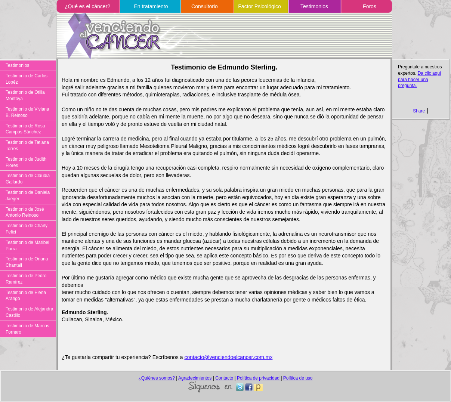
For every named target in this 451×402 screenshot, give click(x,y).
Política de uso (298, 378)
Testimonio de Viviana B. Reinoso (27, 112)
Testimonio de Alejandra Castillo (29, 312)
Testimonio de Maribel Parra (27, 245)
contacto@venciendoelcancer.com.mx (228, 357)
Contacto (224, 378)
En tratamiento (151, 6)
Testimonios (314, 6)
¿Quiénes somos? (156, 378)
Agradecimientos (194, 378)
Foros (369, 6)
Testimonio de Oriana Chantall (27, 262)
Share (419, 111)
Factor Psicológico (259, 6)
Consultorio (204, 6)
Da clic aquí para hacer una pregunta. (419, 80)
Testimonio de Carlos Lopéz (26, 79)
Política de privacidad (259, 378)
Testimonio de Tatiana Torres (27, 145)
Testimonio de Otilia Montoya (25, 95)
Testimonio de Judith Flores (26, 162)
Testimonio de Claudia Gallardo (28, 179)
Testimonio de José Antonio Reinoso (25, 212)
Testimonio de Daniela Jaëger (28, 195)
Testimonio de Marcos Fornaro (27, 329)
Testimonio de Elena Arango (26, 296)
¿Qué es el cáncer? (87, 6)
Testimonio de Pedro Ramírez (26, 279)
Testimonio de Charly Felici (26, 229)
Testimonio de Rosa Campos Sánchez (25, 129)
